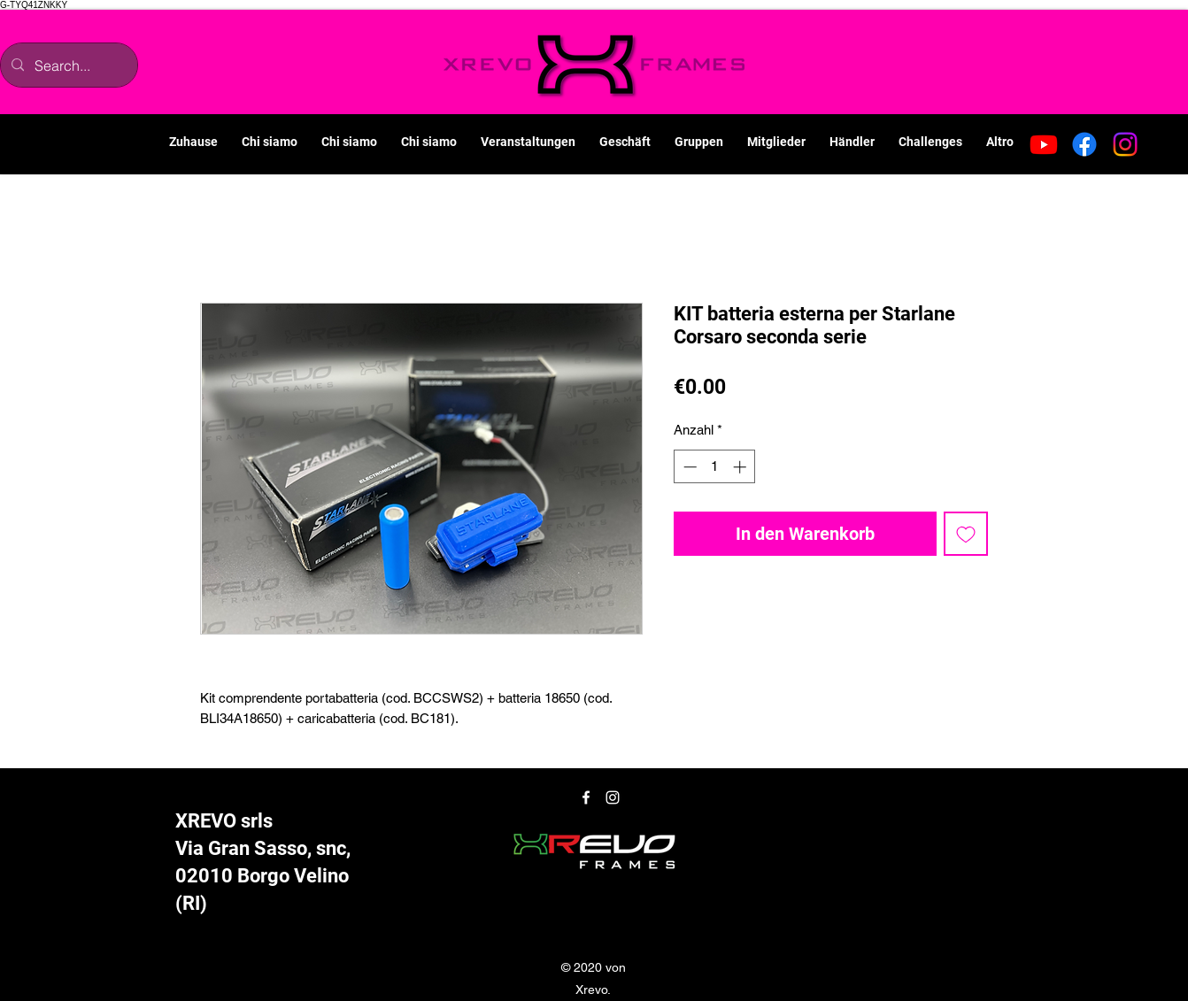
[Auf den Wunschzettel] (966, 534)
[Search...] (67, 65)
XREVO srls (224, 821)
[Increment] (741, 466)
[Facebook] (1084, 144)
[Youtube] (1044, 144)
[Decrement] (688, 466)
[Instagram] (1125, 144)
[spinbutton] (714, 466)
